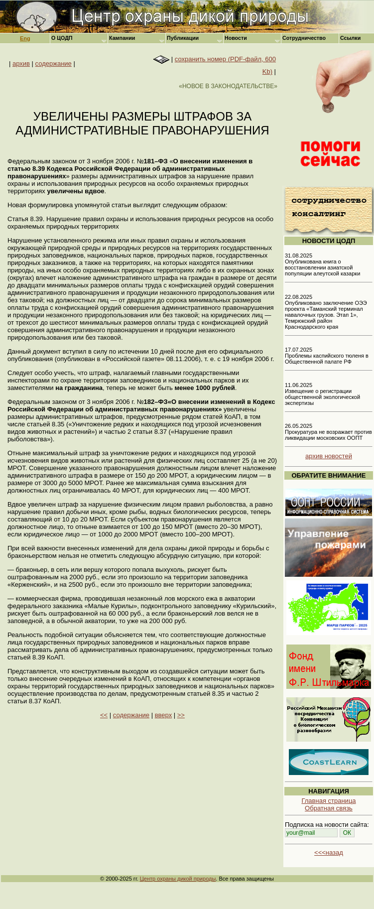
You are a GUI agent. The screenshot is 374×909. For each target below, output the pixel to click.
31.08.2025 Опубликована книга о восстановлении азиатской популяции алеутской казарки (322, 264)
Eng (25, 38)
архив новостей (328, 456)
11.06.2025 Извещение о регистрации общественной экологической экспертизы (322, 394)
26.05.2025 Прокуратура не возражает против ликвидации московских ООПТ (328, 432)
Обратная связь (329, 808)
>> (181, 715)
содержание (53, 63)
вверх (163, 715)
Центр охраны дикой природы (178, 879)
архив (21, 63)
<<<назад (328, 852)
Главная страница (328, 800)
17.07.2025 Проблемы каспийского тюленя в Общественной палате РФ (327, 356)
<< (104, 715)
